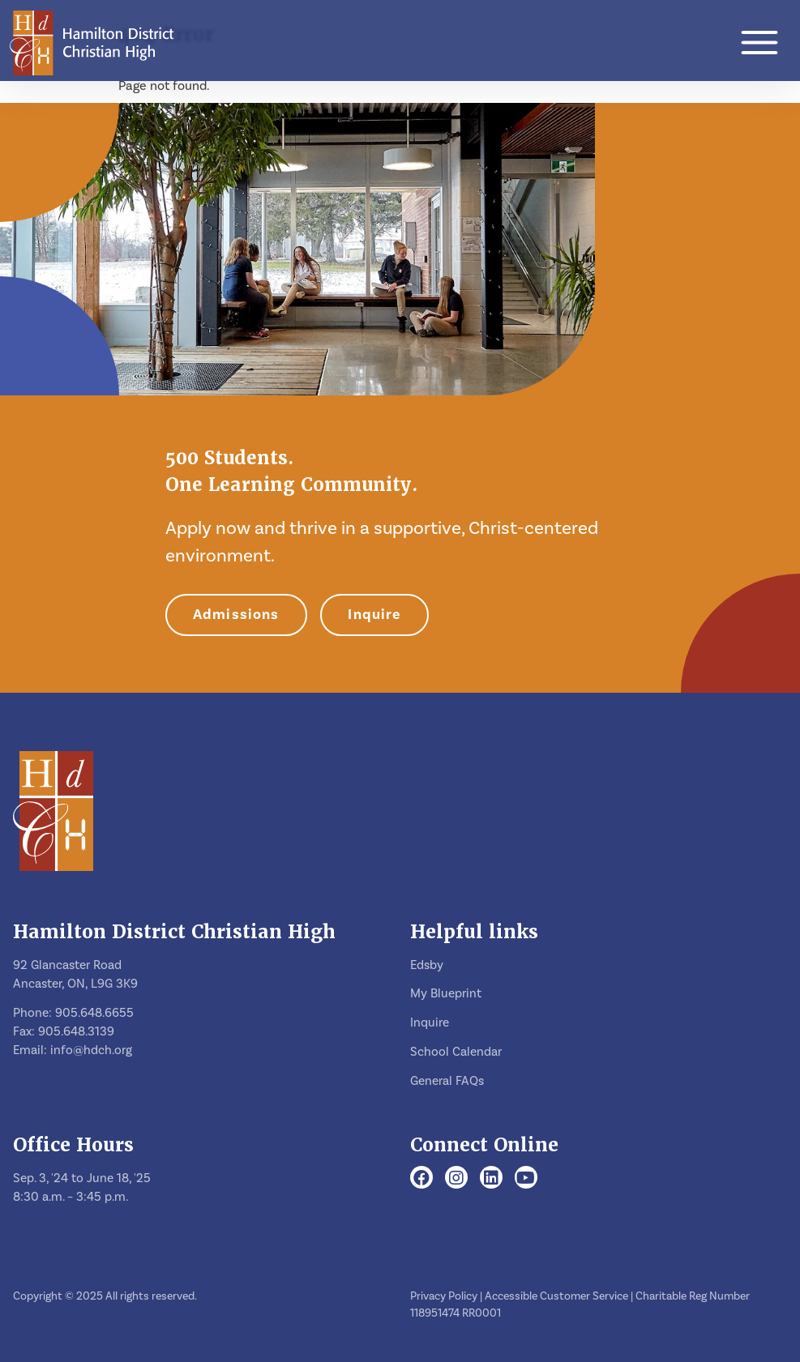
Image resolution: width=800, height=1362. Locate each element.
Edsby (426, 965)
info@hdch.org (91, 1050)
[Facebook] (421, 1179)
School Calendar (456, 1052)
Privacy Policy (443, 1296)
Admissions (236, 614)
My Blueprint (445, 993)
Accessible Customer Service (556, 1296)
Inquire (374, 614)
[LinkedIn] (491, 1179)
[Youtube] (525, 1179)
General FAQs (447, 1081)
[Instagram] (456, 1179)
